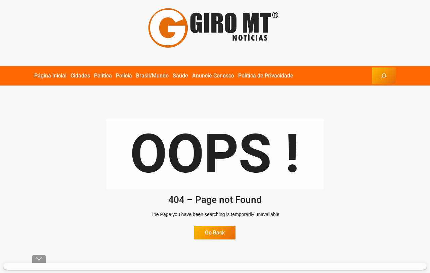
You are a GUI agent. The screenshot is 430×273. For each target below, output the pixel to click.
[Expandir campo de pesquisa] (384, 75)
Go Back (215, 232)
